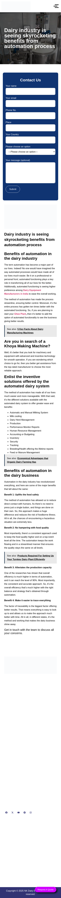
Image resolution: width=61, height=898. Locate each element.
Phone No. (30, 113)
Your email (30, 101)
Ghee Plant (20, 314)
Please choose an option (30, 150)
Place (30, 125)
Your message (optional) (30, 171)
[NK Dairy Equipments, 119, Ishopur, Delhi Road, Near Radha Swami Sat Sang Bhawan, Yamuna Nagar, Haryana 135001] (30, 851)
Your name (30, 89)
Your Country (30, 137)
